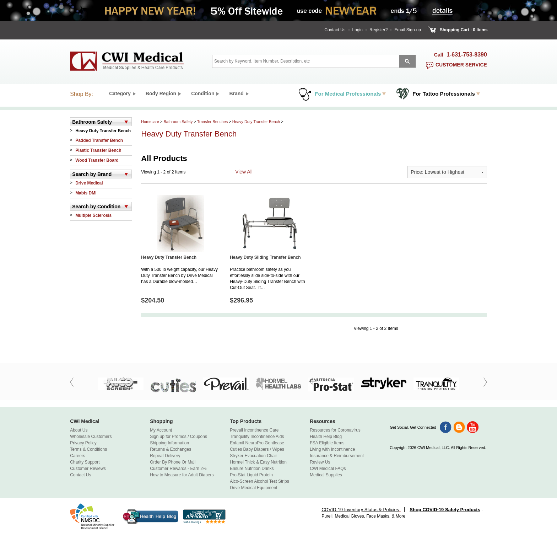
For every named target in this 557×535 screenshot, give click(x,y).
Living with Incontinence (332, 449)
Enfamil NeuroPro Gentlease (257, 442)
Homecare (150, 121)
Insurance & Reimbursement (337, 455)
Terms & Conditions (88, 449)
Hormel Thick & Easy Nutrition (258, 462)
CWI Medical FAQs (328, 468)
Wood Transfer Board (97, 160)
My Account (161, 430)
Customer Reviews (88, 468)
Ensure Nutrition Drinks (252, 468)
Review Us (320, 462)
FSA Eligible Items (327, 442)
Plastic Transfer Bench (98, 150)
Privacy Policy (83, 442)
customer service (461, 65)
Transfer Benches (212, 121)
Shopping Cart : (456, 29)
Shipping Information (169, 442)
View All (244, 172)
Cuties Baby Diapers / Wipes (257, 449)
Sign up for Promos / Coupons (178, 436)
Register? (378, 29)
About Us (78, 430)
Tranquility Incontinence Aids (257, 436)
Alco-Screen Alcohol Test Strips (259, 481)
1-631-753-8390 (467, 55)
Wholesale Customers (91, 436)
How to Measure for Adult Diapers (181, 474)
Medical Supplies (326, 474)
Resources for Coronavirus (335, 430)
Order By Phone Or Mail (172, 462)
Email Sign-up (407, 29)
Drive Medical (89, 183)
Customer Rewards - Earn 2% (178, 468)
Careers (77, 455)
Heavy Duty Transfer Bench (103, 130)
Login (357, 29)
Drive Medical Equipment (253, 487)
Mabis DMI (85, 193)
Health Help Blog (326, 436)
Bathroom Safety (178, 121)
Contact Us (334, 29)
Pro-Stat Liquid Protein (251, 474)
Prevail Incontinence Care (254, 430)
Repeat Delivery (165, 455)
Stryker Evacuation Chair (253, 455)
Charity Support (84, 462)
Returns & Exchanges (170, 449)
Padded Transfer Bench (99, 140)
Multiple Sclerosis (93, 215)
